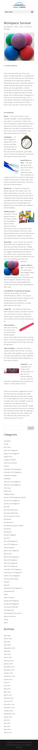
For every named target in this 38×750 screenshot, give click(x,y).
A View (6, 444)
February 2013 (9, 698)
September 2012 (9, 714)
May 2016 (7, 642)
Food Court (7, 491)
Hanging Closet (9, 494)
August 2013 (8, 457)
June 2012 (7, 723)
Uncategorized (9, 610)
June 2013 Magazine (11, 544)
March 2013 (8, 554)
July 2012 (7, 720)
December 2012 (9, 704)
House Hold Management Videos (15, 497)
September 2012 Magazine (13, 588)
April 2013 (7, 447)
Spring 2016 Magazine (11, 601)
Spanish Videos (9, 597)
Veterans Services (10, 616)
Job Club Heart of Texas (12, 516)
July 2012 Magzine (10, 535)
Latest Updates (9, 547)
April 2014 (7, 654)
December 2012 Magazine (12, 469)
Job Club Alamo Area (11, 510)
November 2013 (9, 670)
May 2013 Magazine (10, 563)
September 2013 (9, 676)
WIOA (6, 623)
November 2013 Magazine (13, 572)
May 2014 (7, 651)
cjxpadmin (9, 27)
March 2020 (8, 639)
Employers (7, 479)
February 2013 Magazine (12, 482)
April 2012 (7, 729)
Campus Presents (10, 460)
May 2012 (7, 726)
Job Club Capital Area (11, 513)
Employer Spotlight (10, 475)
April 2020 (7, 636)
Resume (6, 585)
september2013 (9, 591)
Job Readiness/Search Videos (13, 526)
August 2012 (8, 717)
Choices (6, 466)
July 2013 (7, 538)
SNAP (5, 594)
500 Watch (7, 441)
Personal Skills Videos (11, 579)
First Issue (7, 488)
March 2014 (8, 657)
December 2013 (9, 667)
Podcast (6, 582)
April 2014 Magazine (11, 450)
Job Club (7, 507)
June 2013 (7, 686)
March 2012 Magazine (11, 551)
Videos (6, 619)
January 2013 (8, 701)
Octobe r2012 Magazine (12, 576)
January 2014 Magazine (12, 504)
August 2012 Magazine (11, 454)
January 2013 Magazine (12, 500)
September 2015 (9, 648)
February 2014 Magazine (12, 485)
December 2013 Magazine (12, 472)
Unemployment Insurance (12, 613)
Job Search (7, 529)
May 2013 (7, 689)
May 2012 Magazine (10, 560)
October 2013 (8, 673)
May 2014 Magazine (10, 566)
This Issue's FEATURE (11, 607)
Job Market (7, 519)
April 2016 (7, 645)
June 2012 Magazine (11, 541)
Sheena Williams (11, 66)
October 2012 (8, 711)
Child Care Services (10, 463)
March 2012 (8, 733)
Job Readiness (8, 522)
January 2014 (8, 664)
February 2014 (9, 661)
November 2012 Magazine (13, 569)
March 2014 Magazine (11, 557)
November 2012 (9, 708)
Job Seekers (8, 532)
